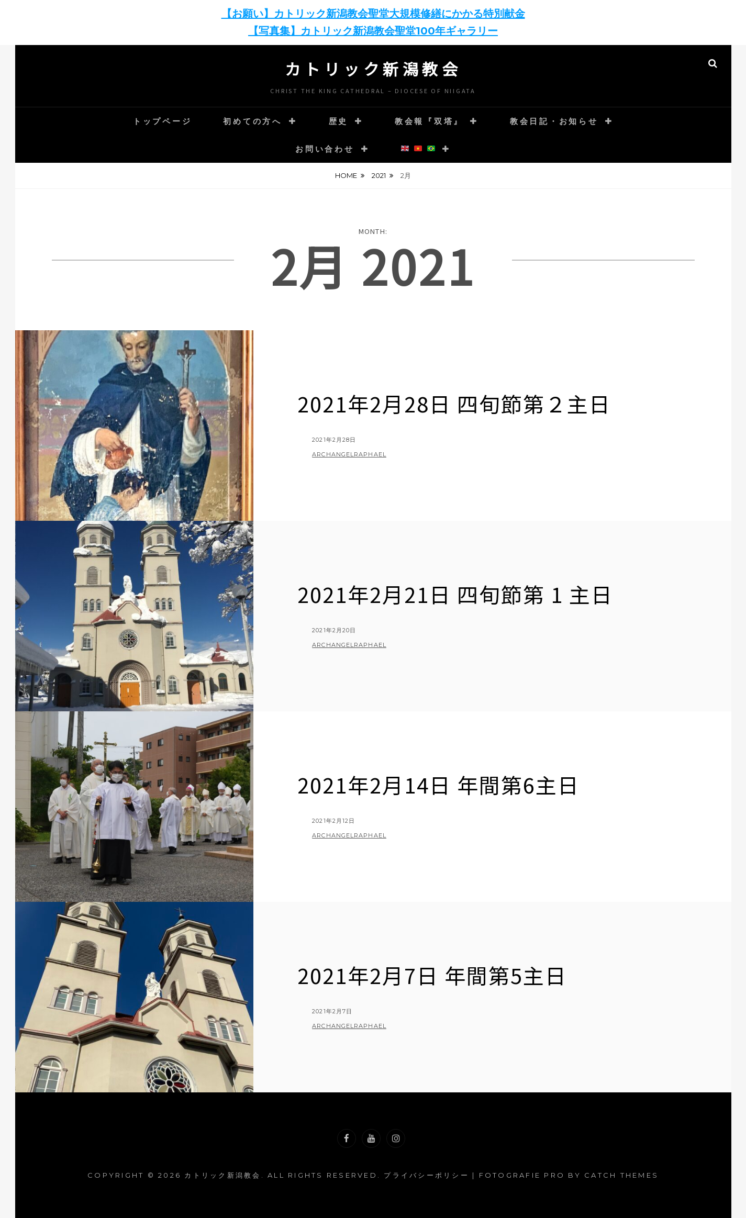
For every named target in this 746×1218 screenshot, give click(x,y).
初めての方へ (252, 121)
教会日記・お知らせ (554, 121)
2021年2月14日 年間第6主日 (438, 784)
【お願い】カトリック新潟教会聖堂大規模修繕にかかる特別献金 (373, 13)
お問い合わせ (324, 149)
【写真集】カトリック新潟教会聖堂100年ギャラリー (373, 31)
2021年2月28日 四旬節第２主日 (454, 403)
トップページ (162, 121)
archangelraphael (349, 454)
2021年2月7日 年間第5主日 (432, 975)
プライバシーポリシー (426, 1175)
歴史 (339, 121)
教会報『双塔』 (429, 121)
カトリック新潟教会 (373, 68)
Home (346, 175)
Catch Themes (621, 1175)
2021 (379, 175)
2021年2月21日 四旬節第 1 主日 (455, 594)
